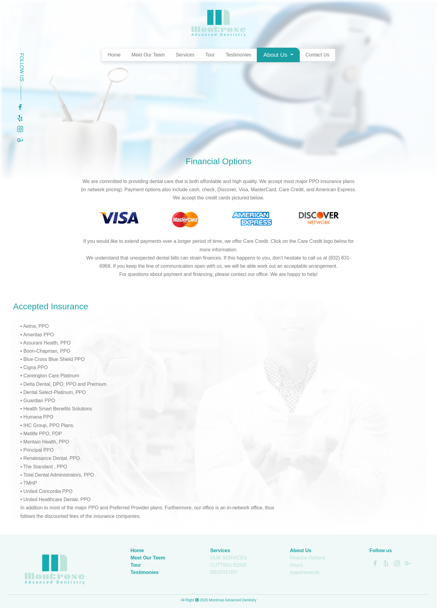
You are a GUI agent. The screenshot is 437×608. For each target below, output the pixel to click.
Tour (210, 54)
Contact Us (317, 54)
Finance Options (307, 557)
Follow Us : (21, 76)
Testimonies (238, 54)
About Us (276, 55)
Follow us (381, 550)
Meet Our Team (148, 54)
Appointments (305, 572)
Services (185, 54)
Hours (296, 565)
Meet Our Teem (147, 557)
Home (113, 54)
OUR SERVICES (228, 557)
